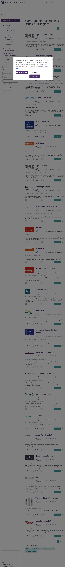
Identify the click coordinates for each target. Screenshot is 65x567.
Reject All (34, 72)
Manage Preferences (21, 72)
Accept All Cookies (35, 76)
